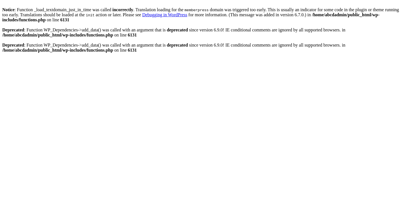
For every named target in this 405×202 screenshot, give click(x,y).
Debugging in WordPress (164, 14)
